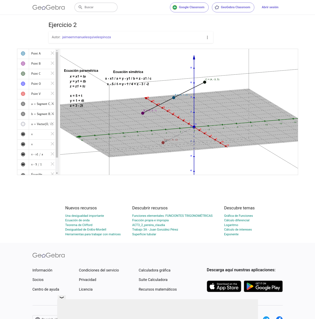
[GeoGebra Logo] (49, 7)
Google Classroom (188, 7)
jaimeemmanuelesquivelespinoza (86, 37)
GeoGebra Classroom (232, 7)
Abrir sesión (270, 7)
